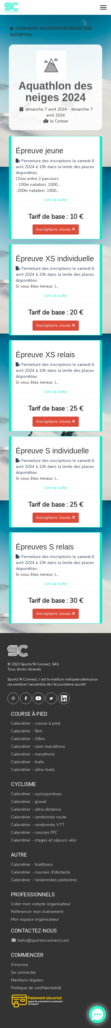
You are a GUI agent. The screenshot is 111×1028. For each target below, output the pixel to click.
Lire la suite (56, 200)
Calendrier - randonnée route (38, 817)
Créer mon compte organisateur (41, 904)
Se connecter (23, 972)
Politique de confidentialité (36, 988)
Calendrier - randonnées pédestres (44, 880)
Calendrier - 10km (28, 739)
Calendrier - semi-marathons (38, 746)
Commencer (27, 955)
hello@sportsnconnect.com (40, 940)
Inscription (21, 35)
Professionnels (33, 894)
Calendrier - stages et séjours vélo (43, 840)
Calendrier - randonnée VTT (38, 825)
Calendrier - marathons (33, 754)
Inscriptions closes (55, 229)
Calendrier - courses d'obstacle (40, 872)
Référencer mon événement (37, 911)
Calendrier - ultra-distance (36, 809)
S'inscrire (19, 965)
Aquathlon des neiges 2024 (65, 28)
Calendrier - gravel (28, 801)
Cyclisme (23, 784)
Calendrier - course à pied (35, 723)
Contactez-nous (34, 930)
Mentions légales (27, 980)
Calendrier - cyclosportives (36, 794)
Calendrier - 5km (26, 731)
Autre (19, 855)
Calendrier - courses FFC (34, 832)
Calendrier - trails (27, 762)
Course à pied (29, 714)
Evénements (24, 28)
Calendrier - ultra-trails (33, 769)
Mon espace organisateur (35, 919)
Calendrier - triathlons (32, 864)
